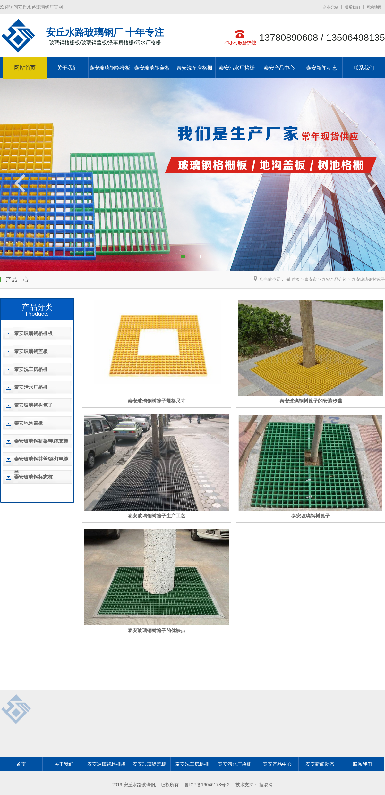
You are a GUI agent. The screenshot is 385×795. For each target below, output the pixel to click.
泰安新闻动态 (321, 68)
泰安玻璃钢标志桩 (33, 477)
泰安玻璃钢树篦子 (368, 279)
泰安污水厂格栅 (237, 68)
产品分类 (37, 307)
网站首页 (25, 68)
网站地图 (374, 7)
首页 (296, 279)
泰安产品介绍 (334, 279)
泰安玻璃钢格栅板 (109, 68)
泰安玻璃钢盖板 (152, 68)
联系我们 (352, 7)
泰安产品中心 (279, 68)
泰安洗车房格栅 (194, 68)
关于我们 (67, 68)
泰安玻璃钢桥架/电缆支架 (41, 441)
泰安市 (310, 279)
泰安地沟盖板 (28, 423)
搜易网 (266, 784)
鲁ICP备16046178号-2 (206, 784)
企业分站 (330, 7)
